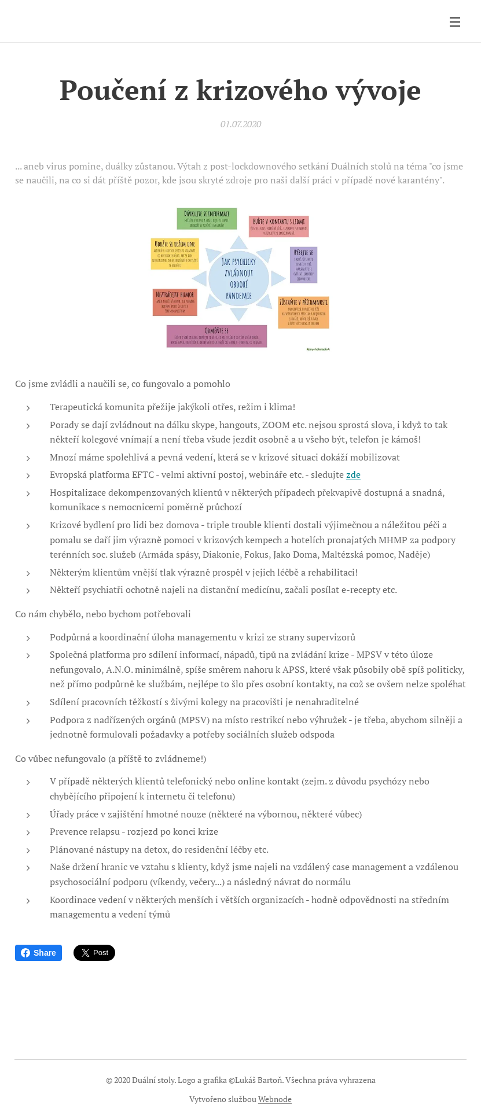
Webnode (275, 1098)
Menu (455, 22)
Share (38, 952)
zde (353, 474)
